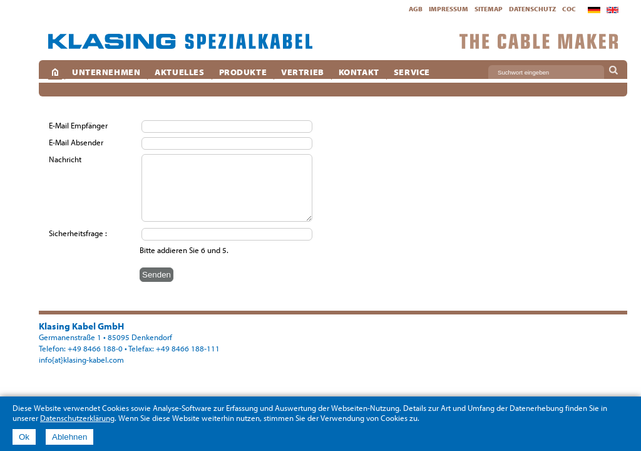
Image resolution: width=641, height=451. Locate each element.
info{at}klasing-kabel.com (81, 360)
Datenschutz (532, 8)
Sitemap (488, 8)
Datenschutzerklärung (77, 418)
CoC (569, 8)
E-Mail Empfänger (79, 125)
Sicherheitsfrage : (78, 233)
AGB (416, 8)
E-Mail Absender (77, 142)
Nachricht (66, 159)
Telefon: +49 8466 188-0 (81, 348)
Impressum (448, 8)
